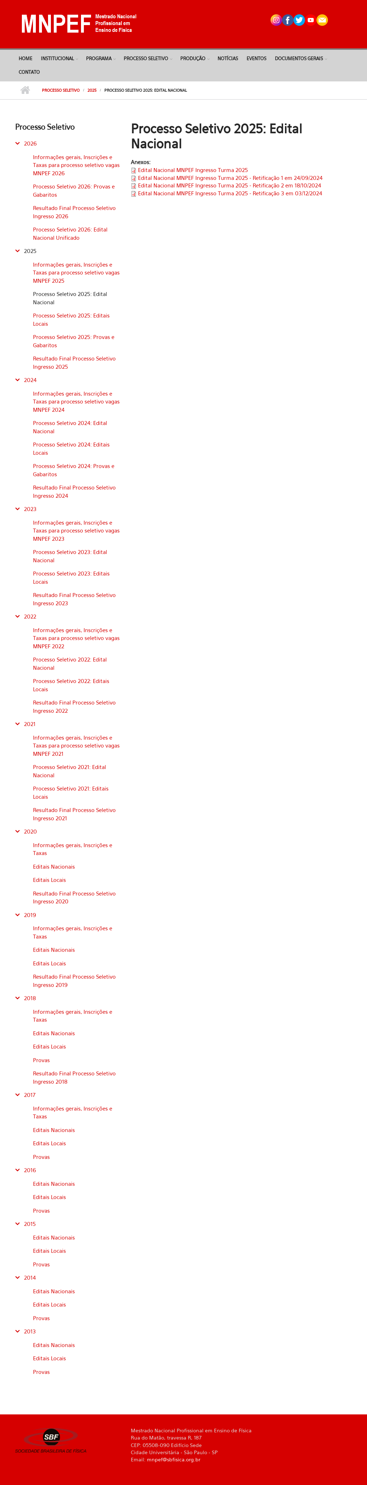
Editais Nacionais (54, 866)
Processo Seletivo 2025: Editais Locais (71, 319)
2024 (30, 380)
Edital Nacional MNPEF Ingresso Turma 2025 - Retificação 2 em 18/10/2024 (229, 185)
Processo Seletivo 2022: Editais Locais (71, 685)
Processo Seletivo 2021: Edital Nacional (69, 771)
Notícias (228, 58)
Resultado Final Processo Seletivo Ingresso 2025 (74, 362)
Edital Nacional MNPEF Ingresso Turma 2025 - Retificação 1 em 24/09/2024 (230, 178)
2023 (30, 509)
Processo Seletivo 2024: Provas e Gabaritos (73, 470)
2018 (30, 998)
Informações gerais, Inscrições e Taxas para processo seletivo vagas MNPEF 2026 (76, 165)
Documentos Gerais (299, 58)
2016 (30, 1170)
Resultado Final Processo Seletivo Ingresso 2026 (74, 212)
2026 (30, 143)
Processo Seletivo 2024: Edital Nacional (70, 427)
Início (25, 90)
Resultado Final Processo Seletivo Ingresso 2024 (74, 491)
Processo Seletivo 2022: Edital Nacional (70, 663)
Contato (29, 72)
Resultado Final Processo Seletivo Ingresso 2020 (74, 897)
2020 (30, 831)
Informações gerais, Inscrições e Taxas (72, 849)
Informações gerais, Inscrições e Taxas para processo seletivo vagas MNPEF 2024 (76, 401)
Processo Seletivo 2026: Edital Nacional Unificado (70, 233)
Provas (41, 1060)
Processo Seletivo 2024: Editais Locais (71, 448)
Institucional (57, 58)
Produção (192, 58)
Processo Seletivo (146, 58)
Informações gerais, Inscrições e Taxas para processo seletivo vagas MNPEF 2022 (76, 638)
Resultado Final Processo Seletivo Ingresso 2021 (74, 814)
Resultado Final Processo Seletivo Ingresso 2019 (74, 980)
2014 (30, 1277)
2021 (29, 724)
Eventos (256, 58)
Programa (98, 58)
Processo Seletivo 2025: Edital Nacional (70, 298)
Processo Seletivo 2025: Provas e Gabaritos (73, 341)
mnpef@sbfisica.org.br (173, 1459)
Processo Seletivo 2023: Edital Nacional (70, 556)
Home (25, 58)
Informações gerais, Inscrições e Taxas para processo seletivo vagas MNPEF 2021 (76, 745)
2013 (30, 1331)
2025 (91, 90)
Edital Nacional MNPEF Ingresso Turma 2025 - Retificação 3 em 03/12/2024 (230, 193)
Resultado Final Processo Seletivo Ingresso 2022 (74, 706)
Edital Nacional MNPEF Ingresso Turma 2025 (193, 170)
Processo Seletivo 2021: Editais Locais (71, 792)
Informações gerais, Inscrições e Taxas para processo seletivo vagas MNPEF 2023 (76, 530)
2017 (29, 1095)
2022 (30, 616)
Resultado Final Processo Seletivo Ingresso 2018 (74, 1077)
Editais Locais (49, 880)
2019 (30, 915)
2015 (30, 1224)
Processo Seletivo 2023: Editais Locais (71, 577)
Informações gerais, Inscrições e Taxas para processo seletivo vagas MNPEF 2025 (76, 272)
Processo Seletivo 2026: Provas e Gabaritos (74, 190)
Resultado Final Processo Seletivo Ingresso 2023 (74, 599)
